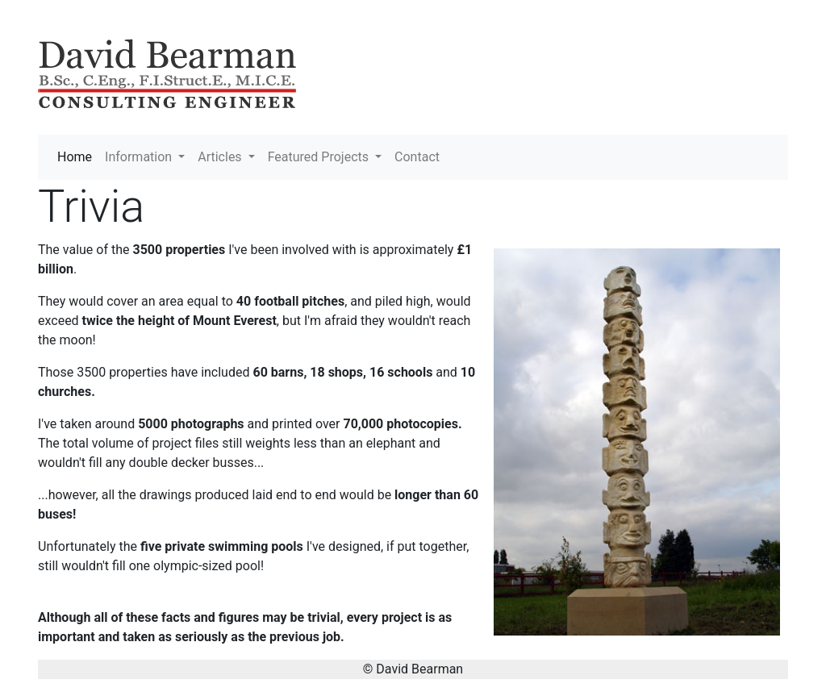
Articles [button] (221, 157)
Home (77, 156)
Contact (417, 157)
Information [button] (140, 157)
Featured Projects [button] (320, 157)
